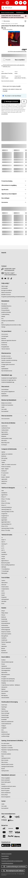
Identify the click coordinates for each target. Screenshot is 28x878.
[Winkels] (3, 316)
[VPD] (17, 817)
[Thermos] (3, 644)
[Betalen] (3, 366)
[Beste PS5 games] (5, 790)
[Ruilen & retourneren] (6, 292)
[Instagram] (8, 278)
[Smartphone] (4, 492)
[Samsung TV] (4, 544)
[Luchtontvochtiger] (5, 734)
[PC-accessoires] (5, 473)
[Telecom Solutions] (5, 349)
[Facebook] (2, 278)
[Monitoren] (3, 456)
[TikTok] (11, 278)
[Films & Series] (4, 762)
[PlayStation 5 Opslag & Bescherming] (9, 750)
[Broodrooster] (4, 652)
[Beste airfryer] (4, 794)
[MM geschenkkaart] (10, 832)
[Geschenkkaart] (5, 389)
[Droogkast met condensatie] (7, 681)
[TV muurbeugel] (5, 571)
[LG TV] (2, 548)
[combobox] (15, 8)
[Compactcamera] (5, 589)
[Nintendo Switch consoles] (7, 764)
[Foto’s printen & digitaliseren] (8, 391)
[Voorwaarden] (4, 288)
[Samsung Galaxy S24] (6, 524)
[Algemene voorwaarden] (6, 853)
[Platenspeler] (4, 573)
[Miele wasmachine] (5, 674)
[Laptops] (3, 452)
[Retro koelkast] (4, 691)
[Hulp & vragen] (4, 286)
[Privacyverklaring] (5, 310)
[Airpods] (3, 558)
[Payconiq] (10, 828)
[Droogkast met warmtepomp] (8, 678)
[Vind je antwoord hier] (9, 270)
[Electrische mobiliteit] (6, 754)
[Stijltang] (3, 709)
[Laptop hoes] (4, 481)
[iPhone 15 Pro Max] (5, 530)
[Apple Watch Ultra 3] (5, 522)
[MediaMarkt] (8, 2)
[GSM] (2, 490)
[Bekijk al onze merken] (6, 403)
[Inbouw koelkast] (5, 697)
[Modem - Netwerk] (5, 477)
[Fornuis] (3, 664)
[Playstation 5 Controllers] (7, 747)
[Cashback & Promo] (5, 428)
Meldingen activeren (10, 101)
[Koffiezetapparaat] (5, 629)
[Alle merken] (4, 440)
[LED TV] (3, 550)
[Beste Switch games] (6, 782)
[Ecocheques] (4, 444)
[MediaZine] (3, 393)
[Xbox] (2, 756)
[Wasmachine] (4, 672)
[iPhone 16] (3, 501)
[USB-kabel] (3, 601)
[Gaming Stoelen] (5, 770)
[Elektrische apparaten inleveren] (8, 340)
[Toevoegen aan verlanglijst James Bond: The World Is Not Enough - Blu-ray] (25, 21)
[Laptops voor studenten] (7, 454)
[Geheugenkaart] (5, 599)
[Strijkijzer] (3, 726)
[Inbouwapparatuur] (5, 670)
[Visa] (17, 832)
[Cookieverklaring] (5, 314)
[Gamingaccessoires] (5, 758)
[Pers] (2, 318)
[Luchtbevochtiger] (5, 736)
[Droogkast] (3, 676)
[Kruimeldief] (4, 719)
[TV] (2, 537)
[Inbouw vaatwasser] (6, 668)
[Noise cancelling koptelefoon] (8, 565)
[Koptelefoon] (4, 554)
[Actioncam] (3, 584)
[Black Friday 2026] (5, 442)
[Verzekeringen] (4, 336)
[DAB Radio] (3, 567)
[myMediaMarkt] (4, 368)
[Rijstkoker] (3, 650)
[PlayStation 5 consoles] (6, 745)
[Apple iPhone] (4, 495)
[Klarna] (17, 836)
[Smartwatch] (4, 518)
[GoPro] (2, 591)
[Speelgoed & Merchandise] (7, 766)
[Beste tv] (3, 784)
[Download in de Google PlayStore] (9, 378)
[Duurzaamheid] (4, 308)
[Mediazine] (3, 436)
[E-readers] (3, 460)
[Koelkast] (3, 660)
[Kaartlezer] (3, 483)
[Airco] (2, 730)
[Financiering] (4, 344)
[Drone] (2, 603)
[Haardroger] (4, 707)
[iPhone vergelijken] (5, 778)
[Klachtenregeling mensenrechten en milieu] (11, 325)
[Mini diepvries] (4, 695)
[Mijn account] (16, 2)
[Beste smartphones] (6, 792)
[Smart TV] (3, 539)
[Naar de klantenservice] (6, 371)
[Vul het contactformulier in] (10, 274)
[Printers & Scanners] (6, 466)
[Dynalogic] (4, 820)
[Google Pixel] (4, 513)
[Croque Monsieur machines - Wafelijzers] (10, 685)
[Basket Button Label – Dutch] (25, 2)
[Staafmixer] (3, 638)
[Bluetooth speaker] (5, 563)
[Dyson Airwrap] (4, 711)
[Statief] (3, 595)
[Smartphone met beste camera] (8, 786)
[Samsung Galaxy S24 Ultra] (7, 528)
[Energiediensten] (5, 347)
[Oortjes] (3, 556)
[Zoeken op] (3, 8)
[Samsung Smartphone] (6, 507)
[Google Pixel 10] (5, 515)
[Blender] (3, 648)
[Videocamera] (4, 582)
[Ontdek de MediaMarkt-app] (7, 382)
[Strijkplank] (3, 728)
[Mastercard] (4, 832)
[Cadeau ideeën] (5, 430)
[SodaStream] (4, 640)
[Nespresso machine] (6, 631)
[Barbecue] (3, 617)
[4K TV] (2, 546)
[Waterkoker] (4, 646)
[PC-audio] (3, 475)
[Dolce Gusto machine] (6, 634)
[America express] (4, 836)
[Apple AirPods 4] (5, 560)
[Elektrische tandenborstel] (7, 721)
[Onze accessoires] (5, 418)
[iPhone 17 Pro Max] (5, 499)
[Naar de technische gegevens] (7, 81)
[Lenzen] (3, 593)
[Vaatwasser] (4, 666)
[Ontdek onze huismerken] (7, 405)
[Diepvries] (3, 693)
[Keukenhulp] (4, 619)
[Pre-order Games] (5, 743)
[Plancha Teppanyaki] (6, 642)
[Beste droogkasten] (5, 797)
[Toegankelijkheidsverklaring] (7, 863)
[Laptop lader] (4, 479)
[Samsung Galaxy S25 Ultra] (7, 511)
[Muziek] (3, 768)
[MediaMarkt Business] (6, 306)
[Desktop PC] (4, 471)
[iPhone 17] (3, 497)
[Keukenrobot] (4, 621)
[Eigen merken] (4, 432)
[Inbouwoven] (4, 687)
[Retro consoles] (4, 760)
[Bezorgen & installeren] (6, 290)
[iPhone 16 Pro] (4, 526)
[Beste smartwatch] (5, 780)
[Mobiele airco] (4, 732)
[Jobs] (2, 323)
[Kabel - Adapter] (5, 468)
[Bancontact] (4, 828)
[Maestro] (17, 828)
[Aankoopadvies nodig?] (6, 438)
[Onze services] (4, 334)
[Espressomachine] (5, 627)
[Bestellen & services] (6, 294)
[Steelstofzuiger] (5, 715)
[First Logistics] (10, 820)
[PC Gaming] (3, 752)
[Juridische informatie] (6, 312)
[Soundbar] (3, 552)
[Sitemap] (3, 327)
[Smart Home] (4, 705)
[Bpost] (4, 817)
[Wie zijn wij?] (4, 304)
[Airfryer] (3, 611)
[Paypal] (10, 836)
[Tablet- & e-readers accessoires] (8, 464)
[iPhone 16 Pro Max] (5, 503)
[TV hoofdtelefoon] (5, 569)
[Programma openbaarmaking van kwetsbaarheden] (13, 296)
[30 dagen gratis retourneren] (8, 364)
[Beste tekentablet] (5, 788)
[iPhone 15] (3, 505)
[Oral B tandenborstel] (6, 723)
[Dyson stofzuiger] (5, 713)
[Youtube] (5, 278)
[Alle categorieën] (2, 2)
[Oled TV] (3, 542)
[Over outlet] (4, 409)
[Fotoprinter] (4, 597)
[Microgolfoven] (4, 636)
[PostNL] (10, 817)
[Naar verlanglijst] (20, 2)
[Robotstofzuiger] (5, 717)
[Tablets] (3, 462)
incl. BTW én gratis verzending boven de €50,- (17, 51)
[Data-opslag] (4, 458)
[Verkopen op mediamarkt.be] (7, 320)
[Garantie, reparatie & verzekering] (9, 360)
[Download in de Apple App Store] (8, 380)
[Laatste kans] (4, 426)
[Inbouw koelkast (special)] (7, 662)
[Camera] (3, 580)
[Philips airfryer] (4, 613)
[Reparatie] (3, 338)
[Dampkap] (3, 683)
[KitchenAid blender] (5, 623)
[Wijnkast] (3, 689)
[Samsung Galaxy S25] (6, 509)
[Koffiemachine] (4, 625)
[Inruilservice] (4, 342)
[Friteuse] (3, 615)
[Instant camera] (5, 587)
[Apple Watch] (4, 520)
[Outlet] (2, 407)
